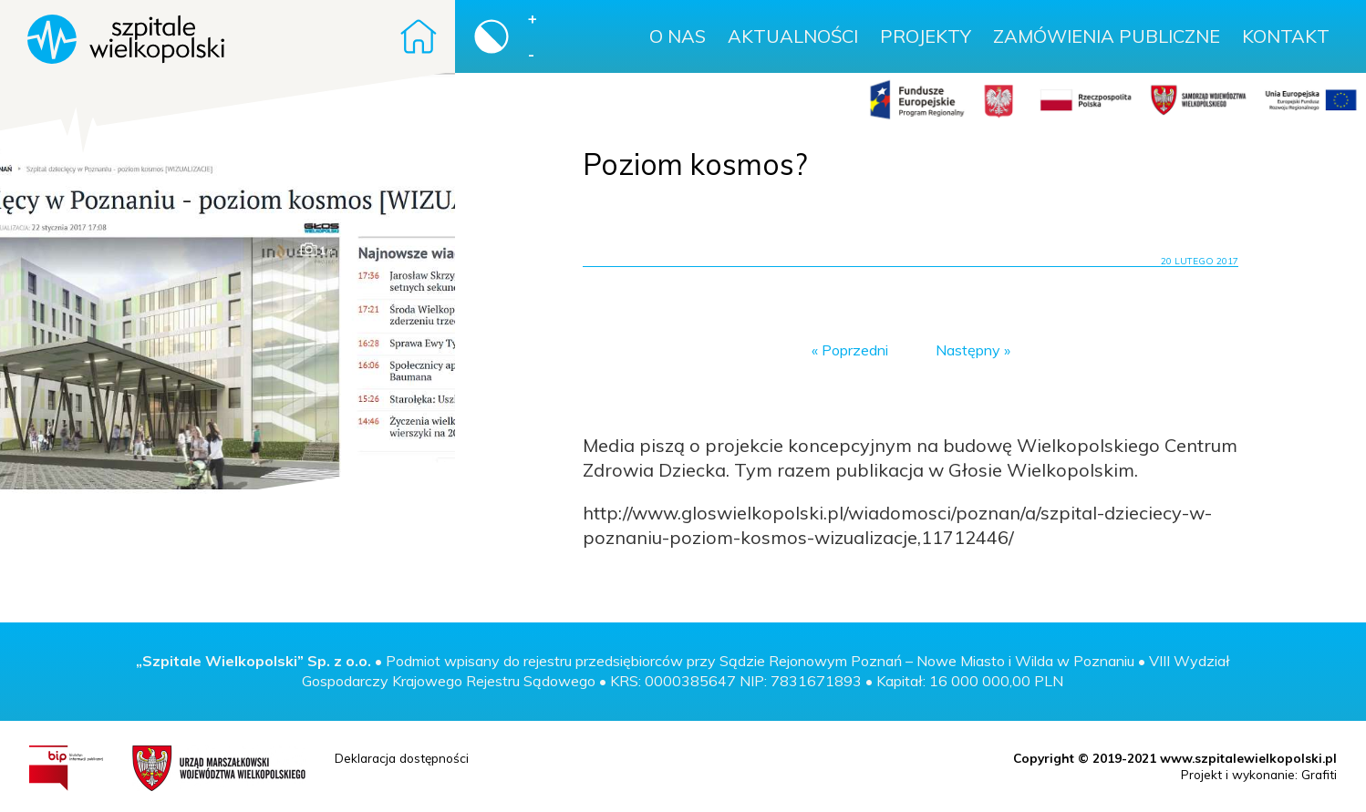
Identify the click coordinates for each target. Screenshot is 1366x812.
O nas (677, 36)
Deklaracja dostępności (402, 758)
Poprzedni (855, 350)
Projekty (925, 36)
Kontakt (1286, 36)
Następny (968, 350)
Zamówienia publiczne (1106, 36)
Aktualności (793, 36)
